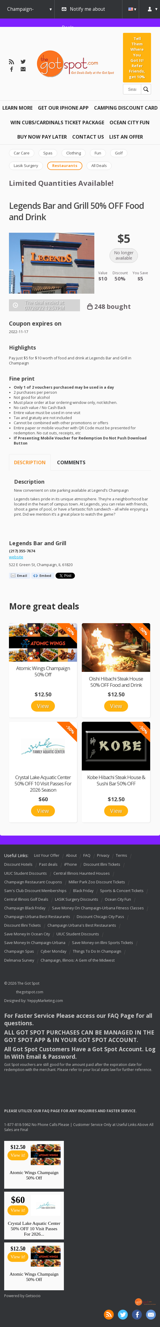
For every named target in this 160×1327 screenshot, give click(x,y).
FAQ (86, 855)
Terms (121, 855)
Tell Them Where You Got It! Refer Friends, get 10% (137, 57)
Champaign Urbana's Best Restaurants (81, 925)
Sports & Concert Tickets (122, 890)
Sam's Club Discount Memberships (35, 890)
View (43, 706)
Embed (45, 575)
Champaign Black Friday (24, 908)
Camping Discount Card (126, 108)
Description (30, 462)
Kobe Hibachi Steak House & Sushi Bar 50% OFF (116, 780)
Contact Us (88, 137)
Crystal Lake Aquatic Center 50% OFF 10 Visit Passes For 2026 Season (43, 783)
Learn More (17, 108)
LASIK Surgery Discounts (76, 899)
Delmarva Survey (19, 960)
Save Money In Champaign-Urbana (34, 943)
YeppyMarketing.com (45, 1000)
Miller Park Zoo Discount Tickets (97, 882)
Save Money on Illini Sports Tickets (102, 943)
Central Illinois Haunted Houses (81, 873)
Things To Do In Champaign (97, 951)
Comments (71, 462)
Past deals (48, 864)
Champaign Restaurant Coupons (33, 882)
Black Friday (83, 890)
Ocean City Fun (130, 122)
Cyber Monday (53, 951)
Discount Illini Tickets (102, 864)
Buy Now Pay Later (42, 137)
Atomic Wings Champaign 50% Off (43, 671)
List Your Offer (46, 855)
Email (22, 575)
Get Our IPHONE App (63, 108)
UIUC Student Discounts (25, 873)
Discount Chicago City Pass (100, 916)
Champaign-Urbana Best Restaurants (37, 916)
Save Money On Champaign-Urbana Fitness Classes (98, 908)
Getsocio (33, 1295)
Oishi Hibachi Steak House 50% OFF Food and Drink (116, 681)
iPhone (70, 864)
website (16, 557)
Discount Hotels (18, 864)
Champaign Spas (19, 951)
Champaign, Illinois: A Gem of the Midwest (78, 960)
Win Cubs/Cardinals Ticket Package (57, 122)
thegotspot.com (29, 992)
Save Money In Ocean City (27, 934)
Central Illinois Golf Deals (26, 899)
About (71, 855)
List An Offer (126, 137)
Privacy (103, 855)
